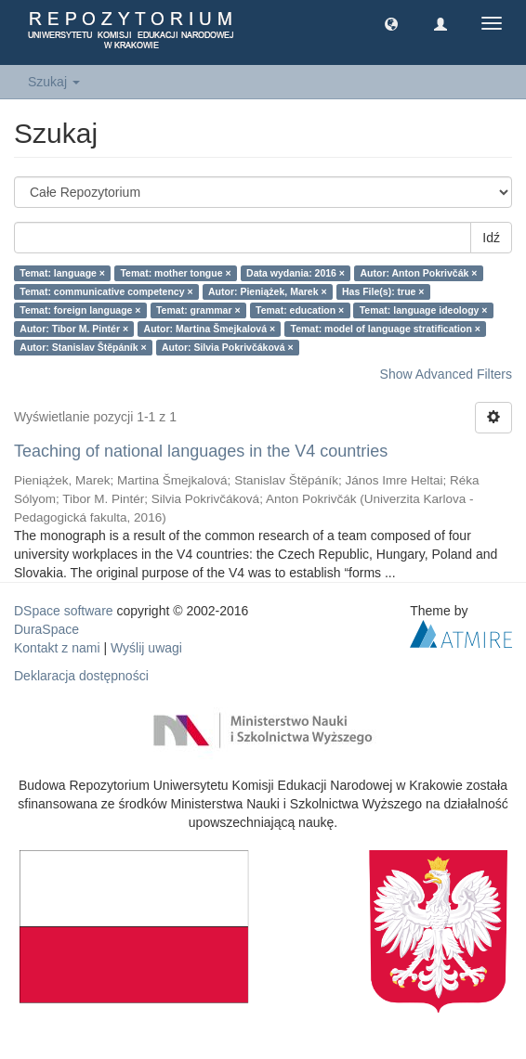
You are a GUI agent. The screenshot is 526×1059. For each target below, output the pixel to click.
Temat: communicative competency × (106, 291)
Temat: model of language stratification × (385, 328)
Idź (491, 237)
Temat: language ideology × (424, 310)
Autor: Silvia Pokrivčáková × (228, 347)
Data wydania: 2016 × (295, 272)
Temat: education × (300, 310)
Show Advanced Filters (446, 374)
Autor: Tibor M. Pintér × (74, 328)
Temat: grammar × (198, 310)
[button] (391, 23)
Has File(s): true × (383, 291)
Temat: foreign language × (80, 310)
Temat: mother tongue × (175, 272)
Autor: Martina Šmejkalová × (210, 328)
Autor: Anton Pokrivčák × (419, 272)
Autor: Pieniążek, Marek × (267, 291)
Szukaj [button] (54, 81)
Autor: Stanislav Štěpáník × (83, 347)
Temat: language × (62, 272)
